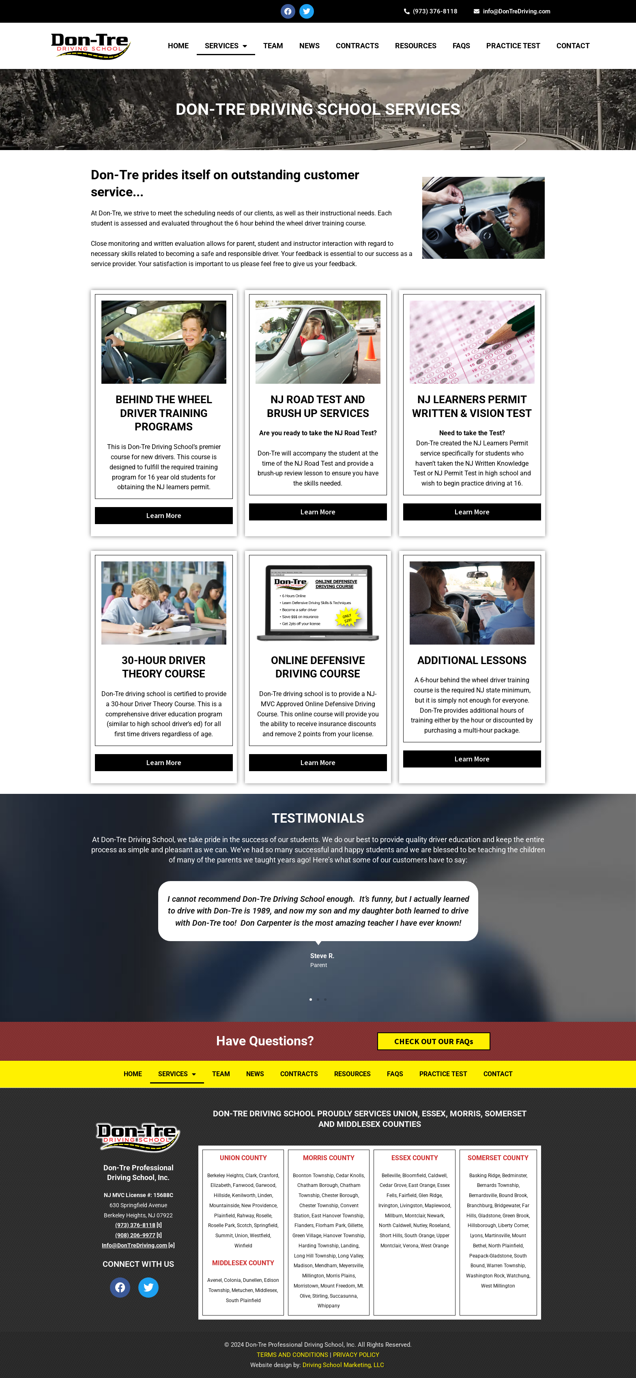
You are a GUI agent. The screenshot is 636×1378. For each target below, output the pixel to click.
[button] (310, 999)
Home (178, 45)
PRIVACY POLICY (356, 1355)
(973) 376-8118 (135, 1225)
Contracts (357, 45)
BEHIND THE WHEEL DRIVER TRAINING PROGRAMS (164, 413)
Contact (573, 45)
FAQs (461, 45)
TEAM (273, 45)
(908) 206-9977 (135, 1235)
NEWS (309, 45)
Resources (415, 45)
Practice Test (513, 45)
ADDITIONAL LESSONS (471, 660)
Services (226, 46)
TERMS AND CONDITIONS (292, 1355)
